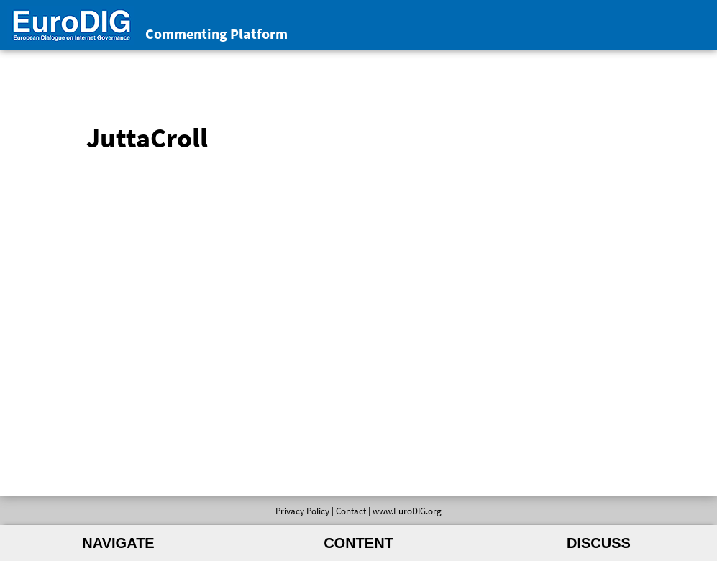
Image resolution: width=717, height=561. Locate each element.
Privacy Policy (302, 510)
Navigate (118, 543)
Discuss (599, 543)
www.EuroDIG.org (407, 510)
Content (358, 543)
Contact (351, 510)
